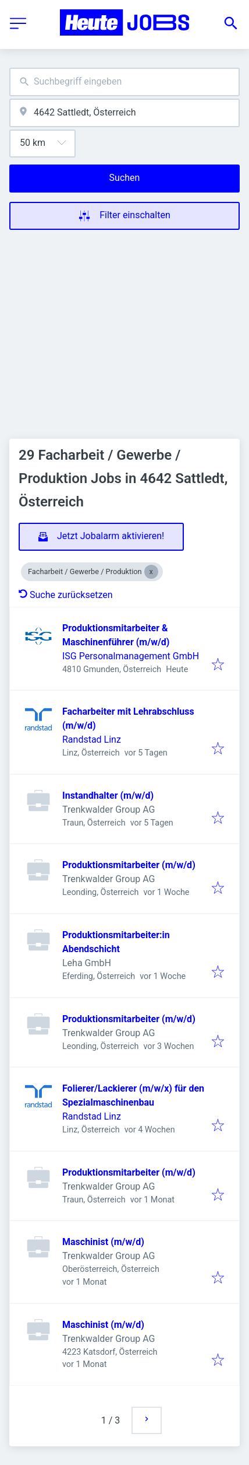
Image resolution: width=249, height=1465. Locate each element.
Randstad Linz (91, 739)
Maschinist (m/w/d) (103, 1241)
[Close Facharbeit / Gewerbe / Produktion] (151, 572)
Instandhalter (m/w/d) (108, 795)
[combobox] (124, 82)
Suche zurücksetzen (66, 594)
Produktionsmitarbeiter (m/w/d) (128, 864)
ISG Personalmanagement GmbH (130, 656)
